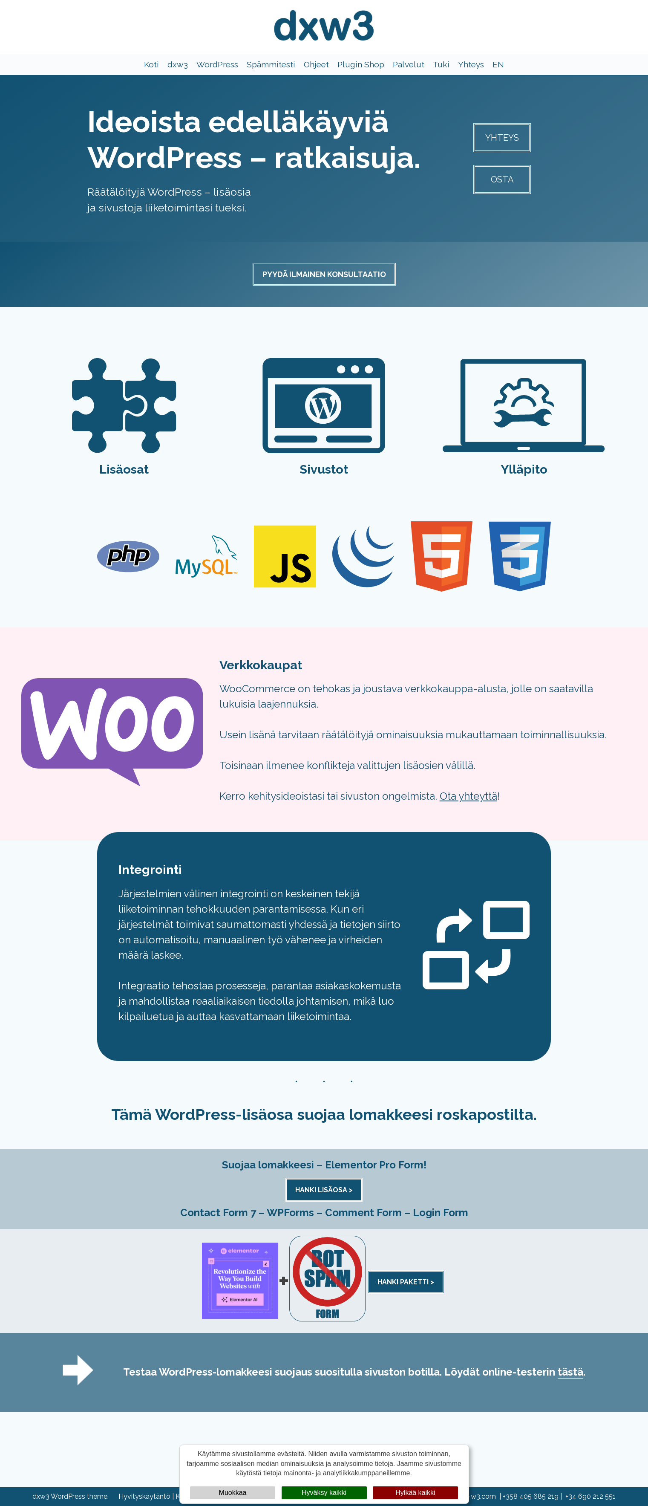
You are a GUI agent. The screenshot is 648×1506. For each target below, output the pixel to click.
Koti (151, 64)
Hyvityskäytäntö (144, 1496)
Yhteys (471, 64)
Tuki (441, 64)
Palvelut (408, 64)
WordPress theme (79, 1496)
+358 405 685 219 (531, 1496)
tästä (570, 1372)
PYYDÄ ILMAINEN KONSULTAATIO (324, 274)
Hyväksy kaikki (324, 1492)
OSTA (502, 179)
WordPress (217, 64)
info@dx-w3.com (469, 1496)
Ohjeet (316, 64)
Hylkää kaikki (415, 1492)
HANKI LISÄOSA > (324, 1190)
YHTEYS (502, 138)
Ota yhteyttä (468, 796)
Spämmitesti (271, 64)
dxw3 (177, 64)
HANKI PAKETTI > (405, 1282)
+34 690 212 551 (590, 1496)
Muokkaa (233, 1492)
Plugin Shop (360, 64)
